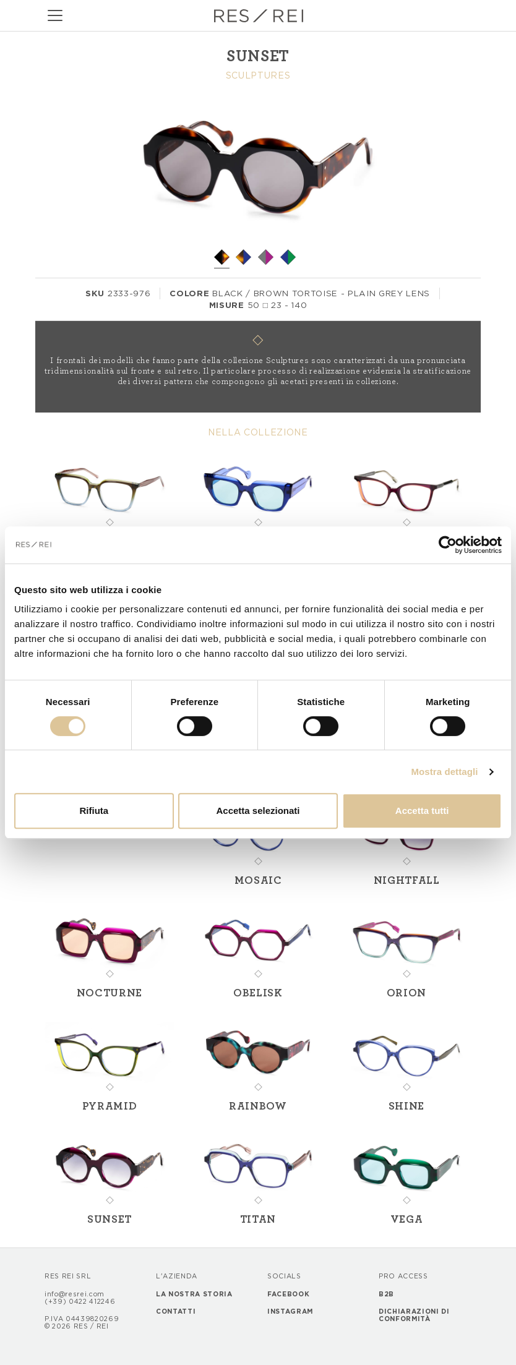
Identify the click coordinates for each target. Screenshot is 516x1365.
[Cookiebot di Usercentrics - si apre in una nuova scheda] (447, 545)
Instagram (290, 1312)
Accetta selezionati (257, 810)
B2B (386, 1294)
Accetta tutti (422, 810)
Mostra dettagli (444, 771)
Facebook (288, 1294)
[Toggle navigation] (55, 15)
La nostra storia (194, 1294)
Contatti (176, 1312)
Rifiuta (93, 810)
